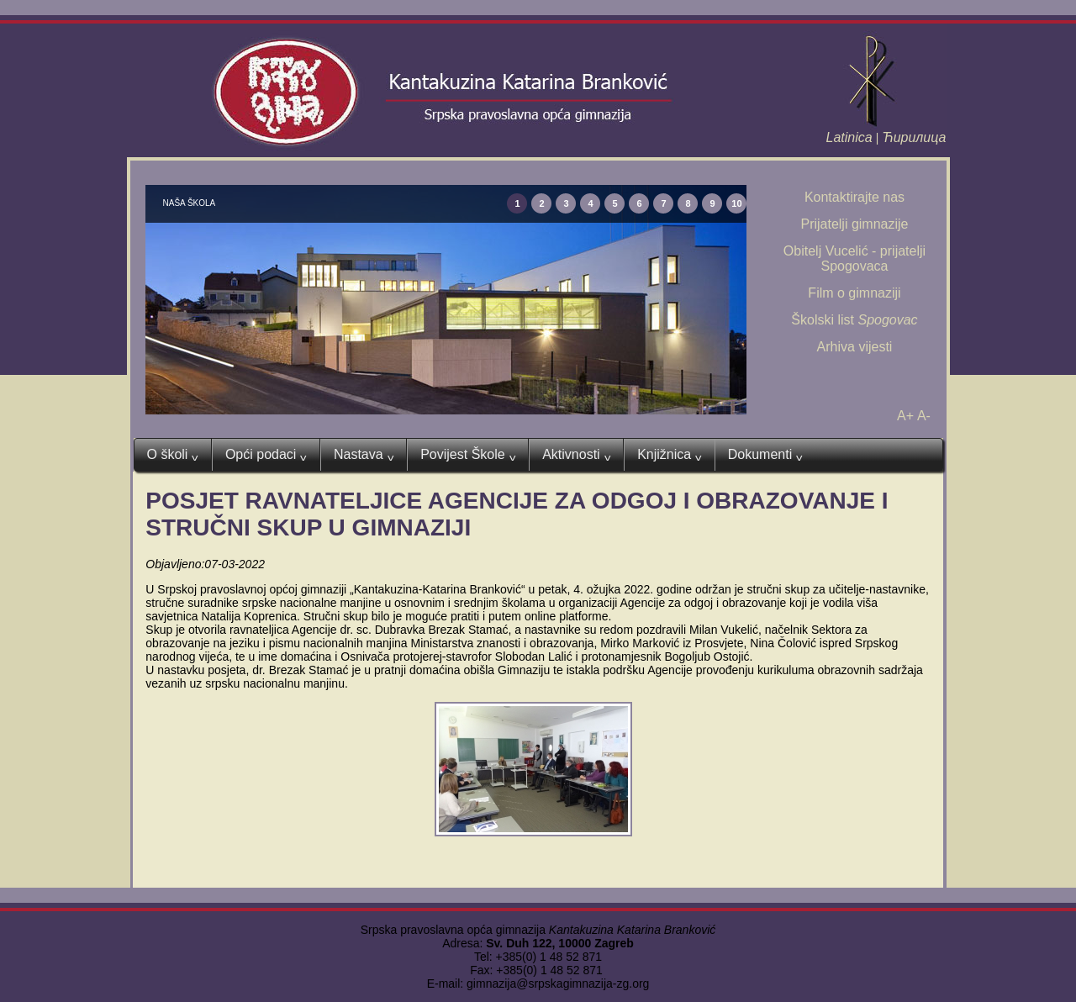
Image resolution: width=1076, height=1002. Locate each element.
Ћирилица (914, 137)
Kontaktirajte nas (854, 197)
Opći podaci (266, 454)
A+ (905, 416)
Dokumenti (765, 454)
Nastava (363, 454)
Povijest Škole (467, 454)
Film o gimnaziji (854, 293)
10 (736, 203)
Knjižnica (669, 454)
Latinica (849, 137)
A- (924, 416)
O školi (172, 454)
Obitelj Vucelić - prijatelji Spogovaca (854, 258)
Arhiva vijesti (855, 347)
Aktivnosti (576, 454)
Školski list (854, 320)
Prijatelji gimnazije (854, 224)
